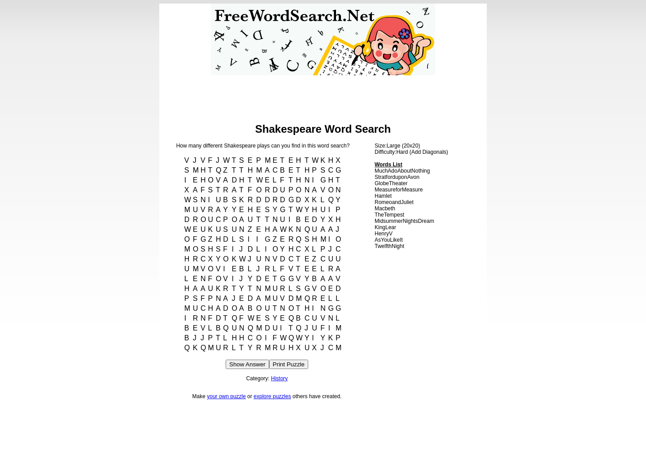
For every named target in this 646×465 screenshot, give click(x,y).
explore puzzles (272, 396)
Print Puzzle (289, 364)
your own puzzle (226, 396)
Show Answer (247, 364)
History (279, 378)
